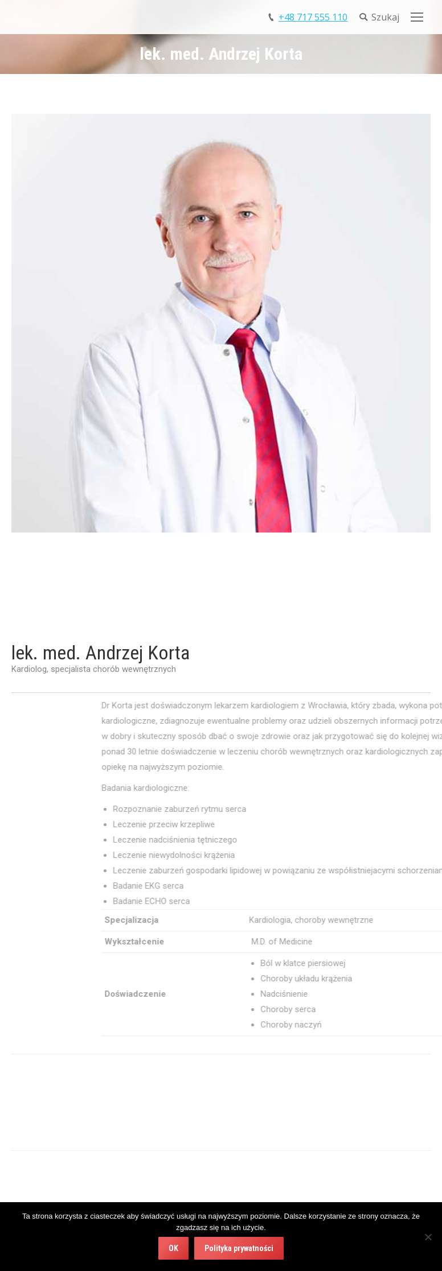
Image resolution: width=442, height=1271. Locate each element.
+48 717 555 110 (313, 17)
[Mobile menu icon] (417, 17)
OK (173, 1248)
